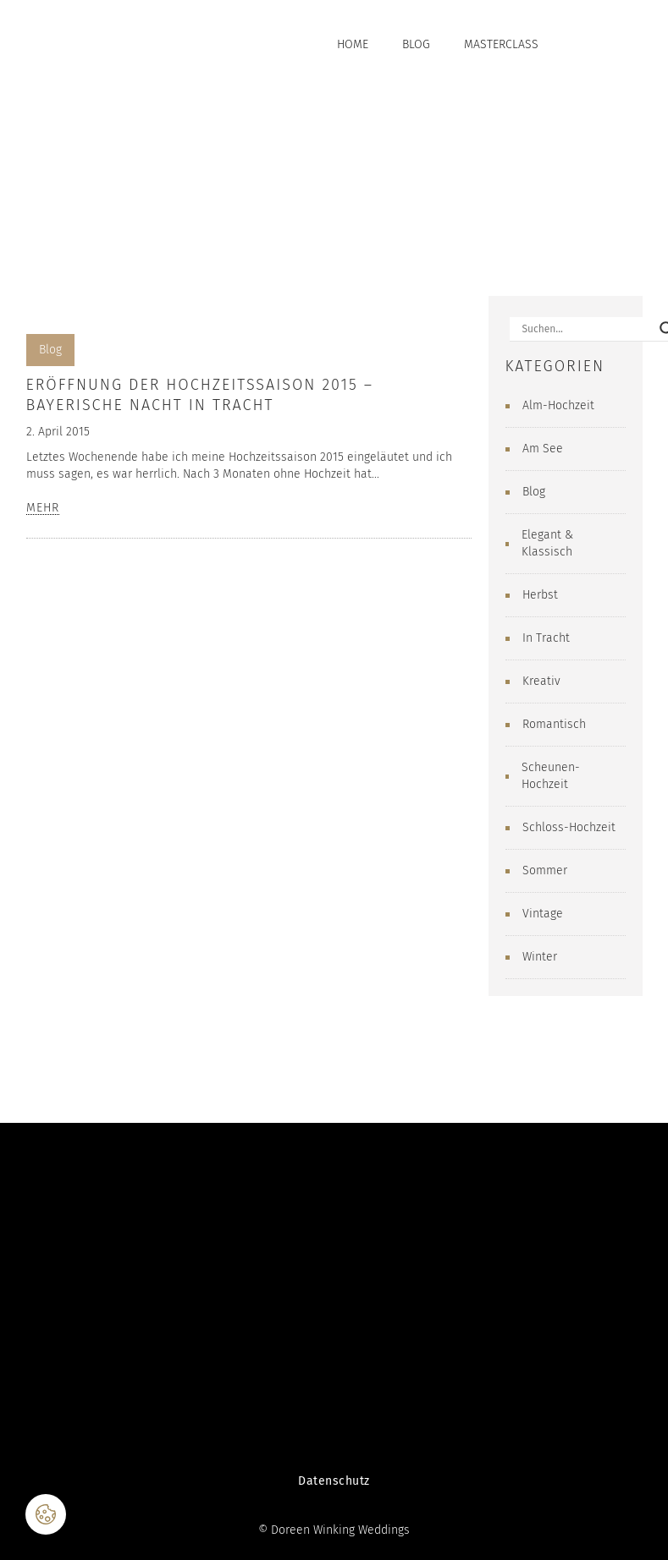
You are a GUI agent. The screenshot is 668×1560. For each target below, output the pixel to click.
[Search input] (586, 329)
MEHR (42, 508)
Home (352, 44)
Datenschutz (334, 1481)
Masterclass (501, 44)
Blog (416, 44)
